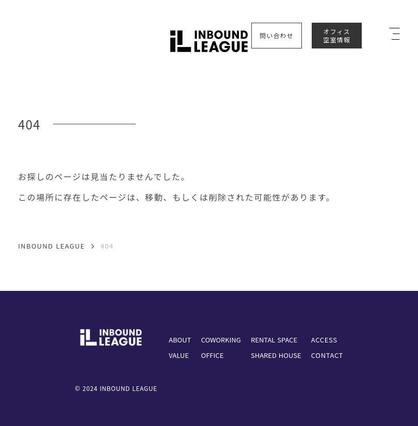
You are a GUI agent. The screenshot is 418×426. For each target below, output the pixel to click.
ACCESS (324, 340)
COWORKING (221, 340)
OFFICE (212, 355)
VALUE (179, 355)
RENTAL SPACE (274, 340)
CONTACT (327, 355)
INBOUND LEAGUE (51, 246)
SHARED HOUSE (276, 355)
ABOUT (180, 340)
